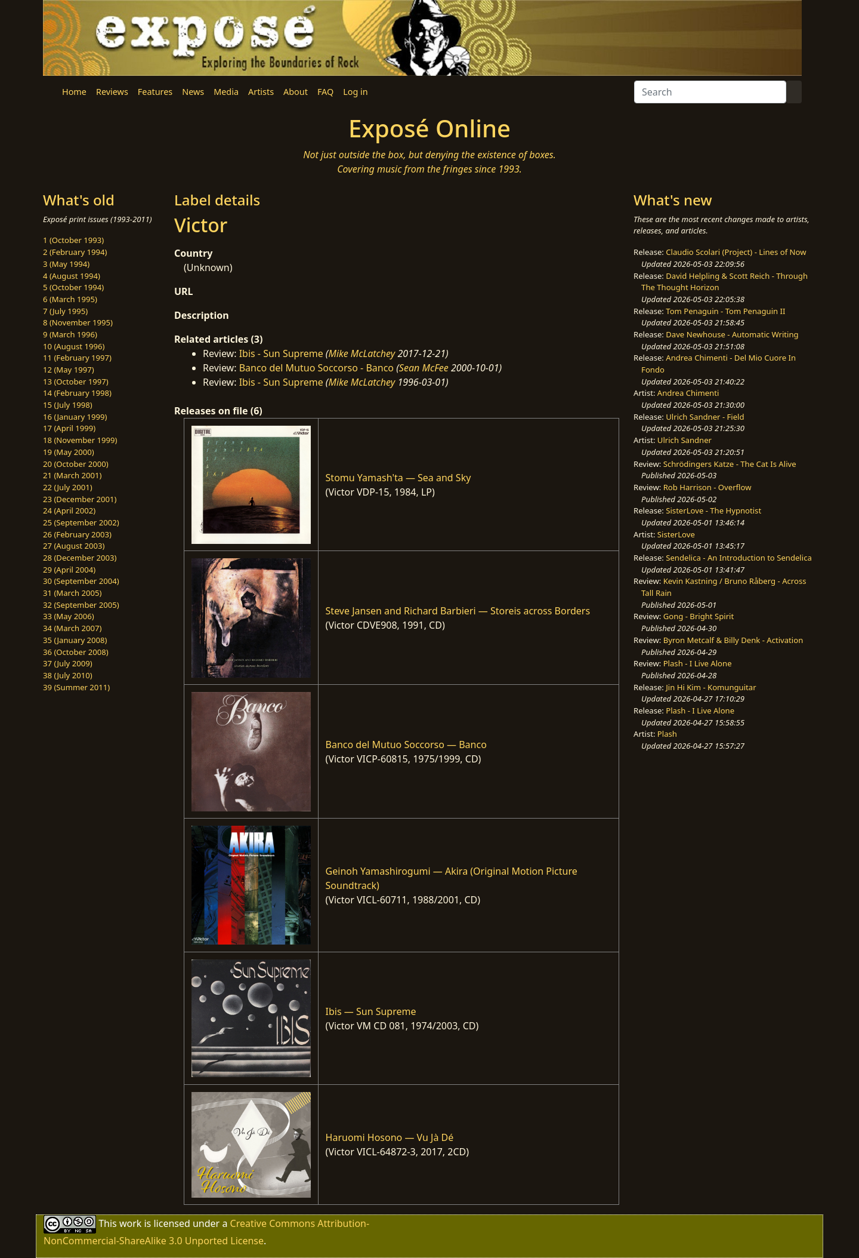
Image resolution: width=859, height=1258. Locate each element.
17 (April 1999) (69, 428)
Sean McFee (424, 367)
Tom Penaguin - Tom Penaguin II (725, 311)
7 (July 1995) (65, 311)
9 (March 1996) (70, 334)
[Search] (710, 92)
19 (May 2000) (68, 452)
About (295, 91)
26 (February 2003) (77, 534)
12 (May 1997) (68, 369)
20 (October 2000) (76, 464)
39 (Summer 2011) (76, 687)
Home (74, 91)
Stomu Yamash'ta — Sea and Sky (398, 477)
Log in (355, 91)
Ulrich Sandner (684, 440)
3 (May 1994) (66, 264)
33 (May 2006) (68, 616)
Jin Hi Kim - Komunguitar (711, 687)
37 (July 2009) (67, 663)
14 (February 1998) (77, 392)
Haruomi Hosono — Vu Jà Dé (390, 1137)
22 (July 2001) (67, 487)
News (193, 91)
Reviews (112, 91)
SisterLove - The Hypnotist (713, 510)
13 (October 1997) (76, 381)
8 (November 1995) (78, 322)
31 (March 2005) (72, 593)
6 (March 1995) (70, 299)
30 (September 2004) (81, 581)
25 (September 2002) (81, 522)
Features (155, 91)
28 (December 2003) (79, 557)
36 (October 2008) (76, 652)
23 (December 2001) (79, 499)
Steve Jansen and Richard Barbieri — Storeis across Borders (458, 610)
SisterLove (676, 534)
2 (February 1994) (75, 252)
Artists (261, 91)
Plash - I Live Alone (697, 663)
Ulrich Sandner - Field (705, 416)
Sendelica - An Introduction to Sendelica (739, 557)
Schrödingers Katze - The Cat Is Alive (729, 464)
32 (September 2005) (81, 604)
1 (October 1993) (73, 240)
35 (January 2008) (75, 640)
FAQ (325, 91)
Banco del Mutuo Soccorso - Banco (316, 367)
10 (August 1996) (73, 346)
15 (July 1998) (67, 404)
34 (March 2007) (72, 628)
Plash (667, 733)
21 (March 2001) (72, 475)
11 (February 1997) (77, 357)
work (130, 1223)
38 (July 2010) (67, 675)
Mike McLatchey (362, 353)
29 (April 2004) (69, 569)
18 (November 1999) (80, 440)
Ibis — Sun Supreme (371, 1011)
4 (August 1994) (71, 275)
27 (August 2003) (73, 545)
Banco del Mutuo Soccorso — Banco (406, 744)
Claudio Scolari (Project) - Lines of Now (736, 252)
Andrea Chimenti (688, 392)
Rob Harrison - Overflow (707, 487)
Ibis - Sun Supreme (281, 353)
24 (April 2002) (69, 510)
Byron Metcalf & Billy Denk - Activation (733, 640)
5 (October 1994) (73, 287)
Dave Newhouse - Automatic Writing (732, 334)
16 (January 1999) (75, 416)
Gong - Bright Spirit (698, 616)
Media (226, 91)
